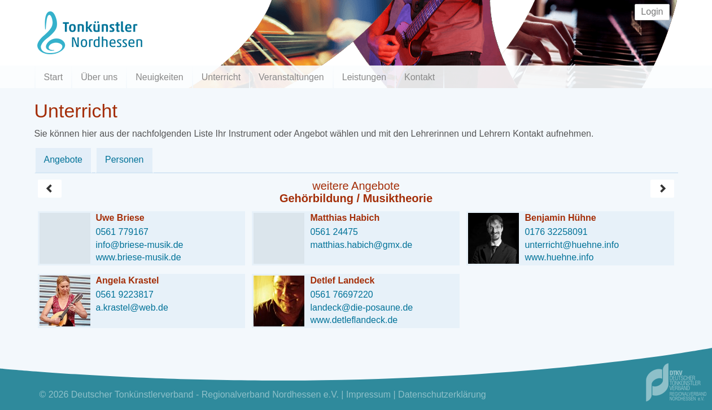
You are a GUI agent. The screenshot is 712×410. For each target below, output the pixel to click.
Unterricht (221, 77)
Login (652, 11)
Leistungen (364, 77)
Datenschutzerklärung (442, 394)
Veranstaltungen (291, 77)
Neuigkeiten (160, 77)
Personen (124, 159)
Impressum (368, 394)
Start (53, 77)
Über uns (99, 77)
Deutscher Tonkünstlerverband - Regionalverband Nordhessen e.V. (205, 394)
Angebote (63, 159)
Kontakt (419, 77)
